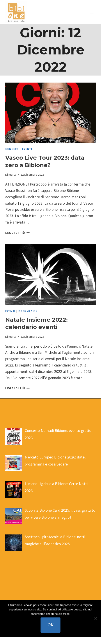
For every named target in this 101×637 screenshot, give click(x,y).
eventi (27, 149)
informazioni (28, 311)
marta (12, 175)
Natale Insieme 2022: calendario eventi (36, 323)
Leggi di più (17, 233)
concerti (12, 149)
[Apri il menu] (92, 12)
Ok (50, 624)
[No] (95, 618)
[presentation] (50, 113)
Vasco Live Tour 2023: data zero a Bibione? (44, 161)
